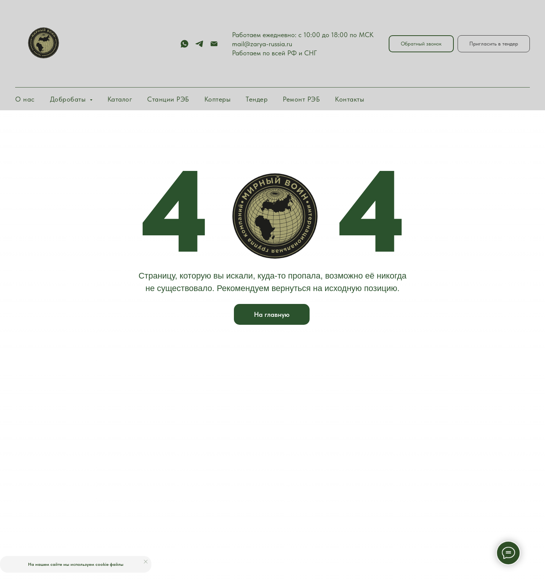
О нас (25, 99)
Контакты (349, 99)
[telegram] (199, 44)
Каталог (119, 99)
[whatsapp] (184, 44)
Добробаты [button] (69, 99)
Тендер (257, 99)
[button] (421, 43)
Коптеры (217, 99)
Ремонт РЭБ (301, 99)
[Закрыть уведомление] (145, 561)
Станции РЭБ (168, 99)
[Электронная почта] (214, 44)
